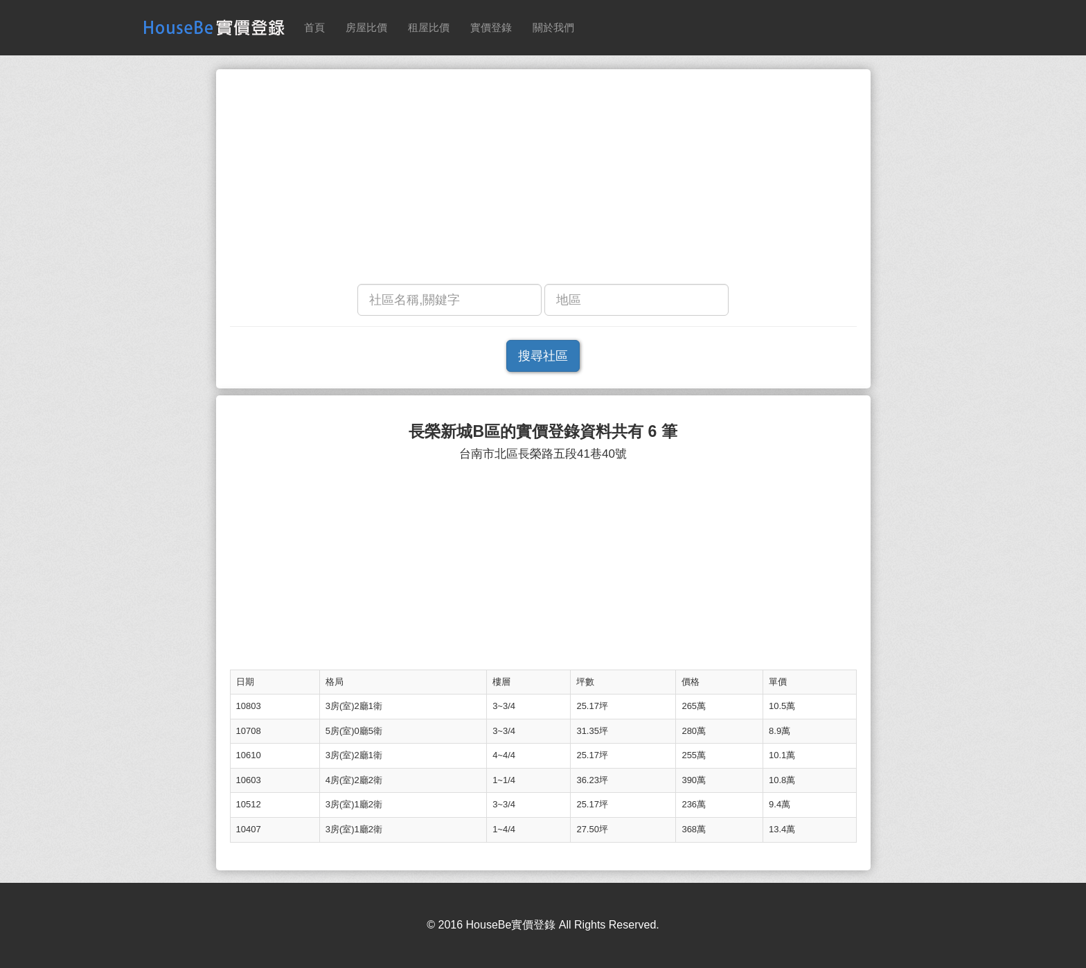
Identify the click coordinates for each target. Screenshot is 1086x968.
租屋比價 (428, 27)
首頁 (314, 27)
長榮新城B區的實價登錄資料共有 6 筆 (543, 431)
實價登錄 (491, 27)
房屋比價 (366, 27)
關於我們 (553, 27)
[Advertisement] (543, 180)
